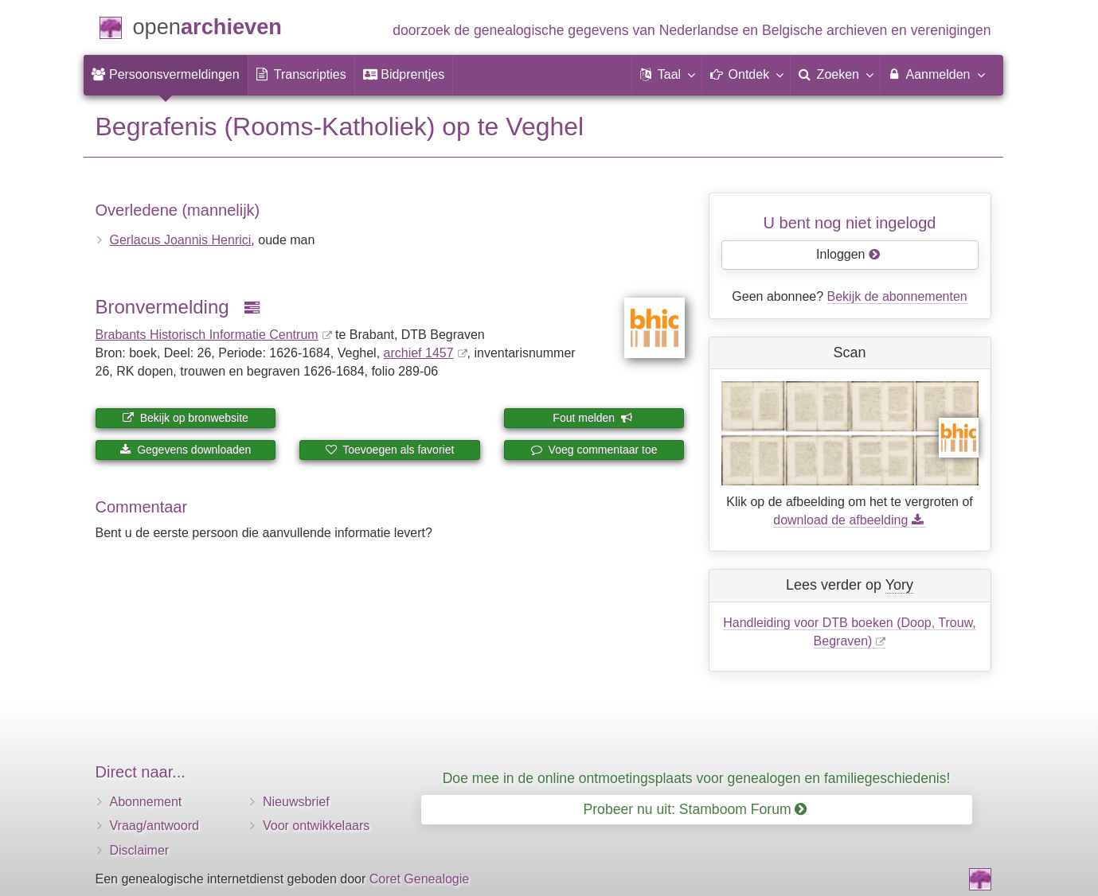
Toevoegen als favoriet (390, 449)
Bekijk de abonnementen (897, 296)
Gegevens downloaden (185, 449)
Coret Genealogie (419, 879)
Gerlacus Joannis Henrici (181, 240)
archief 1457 (419, 353)
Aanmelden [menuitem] (936, 74)
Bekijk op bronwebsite (185, 417)
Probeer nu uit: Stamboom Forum (695, 809)
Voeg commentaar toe (594, 449)
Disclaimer (140, 850)
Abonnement (146, 801)
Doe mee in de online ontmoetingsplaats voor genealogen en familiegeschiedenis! (697, 778)
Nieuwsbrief (296, 801)
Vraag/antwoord (154, 825)
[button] (667, 75)
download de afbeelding (849, 520)
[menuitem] (166, 75)
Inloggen (848, 254)
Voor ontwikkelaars (316, 825)
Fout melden (593, 417)
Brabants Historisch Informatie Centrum (207, 334)
